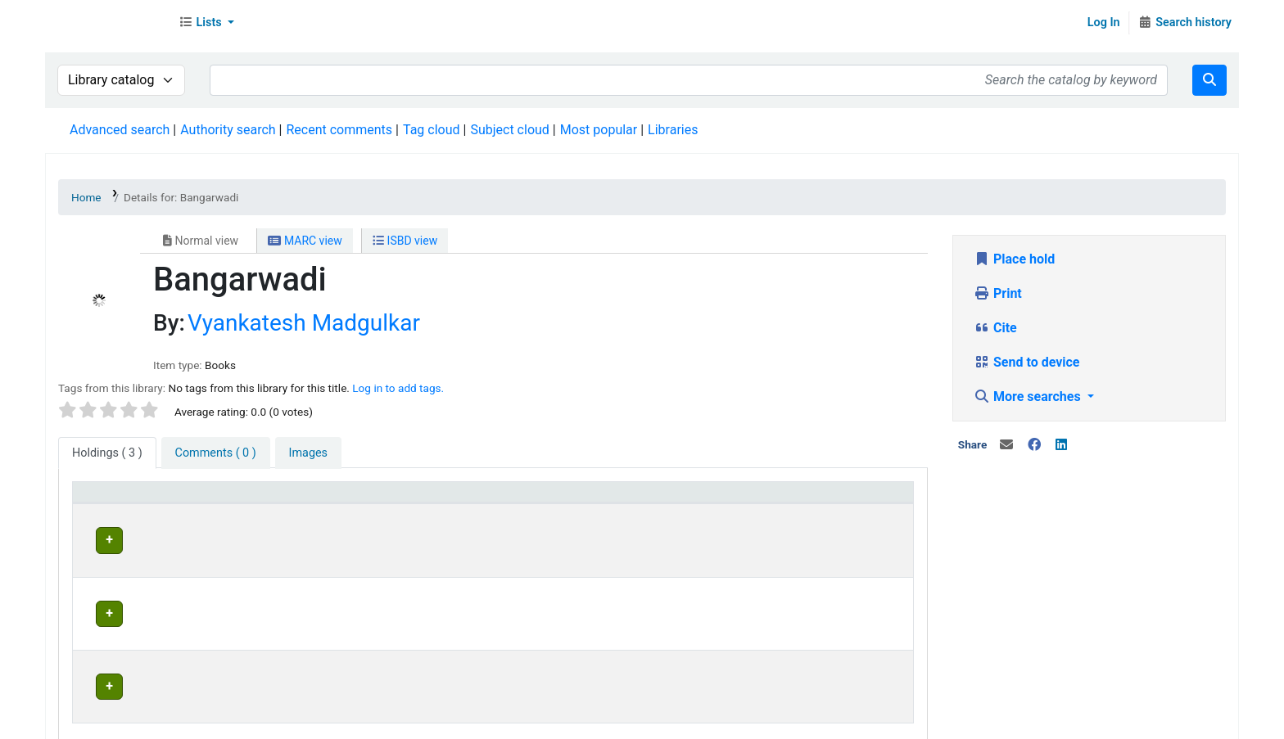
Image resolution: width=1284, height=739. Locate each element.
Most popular (598, 129)
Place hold (1014, 259)
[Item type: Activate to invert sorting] (169, 500)
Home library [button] (565, 500)
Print (998, 293)
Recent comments (339, 129)
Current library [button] (314, 500)
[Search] (1209, 80)
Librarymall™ (107, 23)
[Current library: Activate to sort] (393, 500)
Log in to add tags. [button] (398, 387)
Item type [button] (108, 500)
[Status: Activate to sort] (835, 500)
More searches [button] (1029, 396)
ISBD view (405, 240)
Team (224, 722)
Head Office (313, 538)
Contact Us (165, 722)
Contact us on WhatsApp (689, 722)
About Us (96, 722)
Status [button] (783, 500)
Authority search (227, 129)
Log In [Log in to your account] (1103, 22)
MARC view (304, 240)
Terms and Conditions (373, 722)
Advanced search (120, 129)
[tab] (215, 453)
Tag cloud (431, 129)
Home (86, 197)
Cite (995, 328)
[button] (206, 22)
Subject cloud (509, 129)
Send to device (1027, 362)
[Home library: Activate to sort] (637, 500)
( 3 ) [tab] (107, 453)
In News (274, 722)
